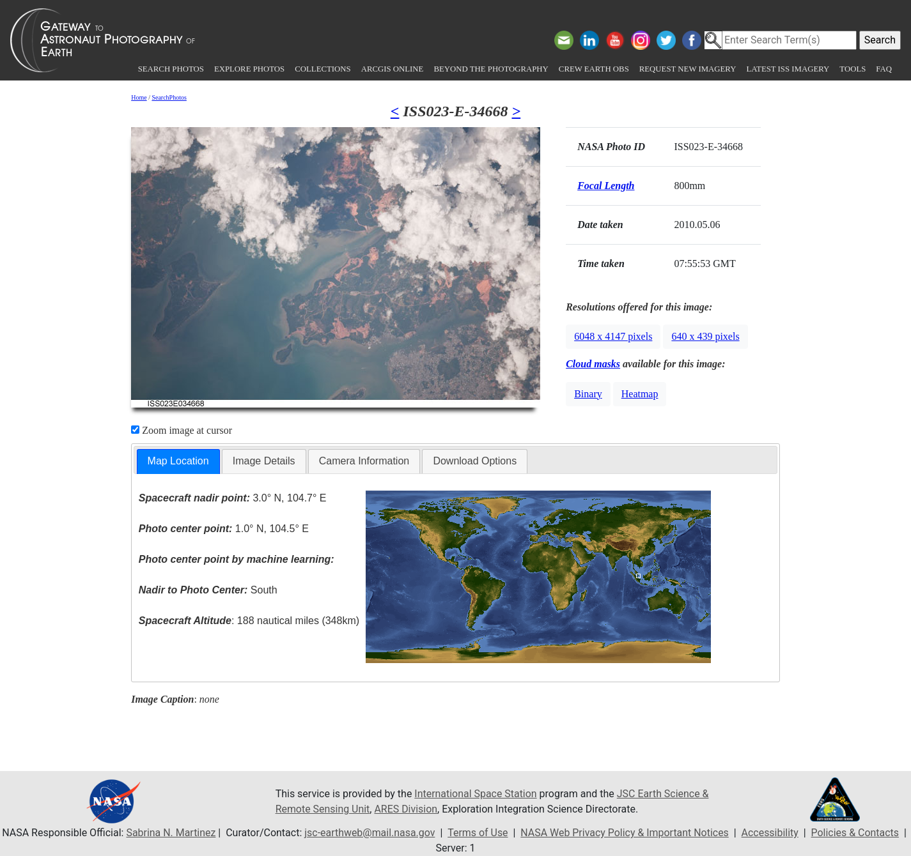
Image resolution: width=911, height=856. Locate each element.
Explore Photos (249, 69)
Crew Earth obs (594, 69)
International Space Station (475, 794)
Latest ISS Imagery (787, 69)
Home (138, 97)
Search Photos (171, 69)
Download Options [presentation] (475, 460)
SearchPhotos (169, 97)
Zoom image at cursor (181, 430)
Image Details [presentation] (264, 460)
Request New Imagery (687, 69)
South (208, 590)
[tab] (178, 461)
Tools (852, 69)
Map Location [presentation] (178, 460)
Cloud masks (593, 363)
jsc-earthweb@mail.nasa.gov (369, 833)
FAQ (884, 69)
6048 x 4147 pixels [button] (613, 336)
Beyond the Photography (490, 69)
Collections (322, 69)
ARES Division (406, 809)
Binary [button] (588, 393)
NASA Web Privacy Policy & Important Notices (624, 833)
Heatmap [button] (639, 393)
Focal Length (605, 185)
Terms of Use (477, 833)
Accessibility (771, 833)
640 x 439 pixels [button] (705, 336)
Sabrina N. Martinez (170, 833)
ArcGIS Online (392, 69)
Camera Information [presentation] (364, 460)
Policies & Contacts (856, 833)
